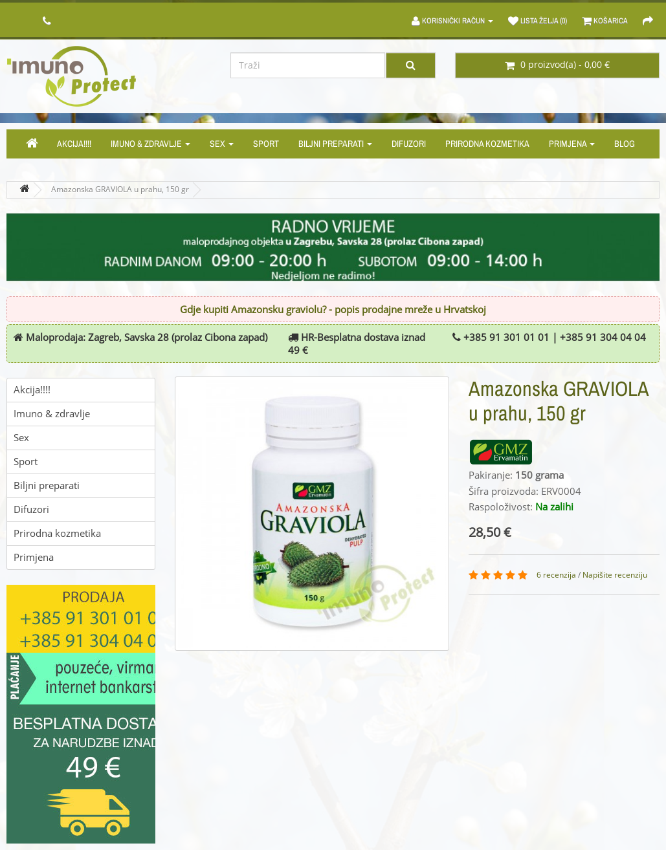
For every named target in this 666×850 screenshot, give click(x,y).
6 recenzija (556, 575)
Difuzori (409, 143)
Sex (222, 143)
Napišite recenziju (615, 575)
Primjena (572, 143)
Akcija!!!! (74, 143)
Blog (624, 143)
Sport (266, 143)
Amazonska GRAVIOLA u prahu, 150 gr (120, 189)
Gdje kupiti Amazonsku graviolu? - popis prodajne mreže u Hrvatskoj (333, 310)
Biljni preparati (335, 143)
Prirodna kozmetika (487, 143)
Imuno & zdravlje (150, 143)
